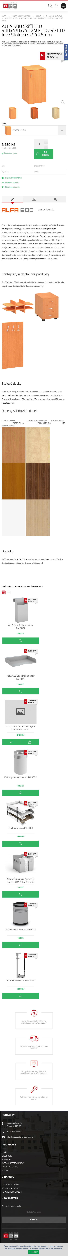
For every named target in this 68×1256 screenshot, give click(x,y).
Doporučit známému (12, 171)
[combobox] (34, 132)
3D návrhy (6, 1153)
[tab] (12, 193)
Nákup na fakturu (10, 1160)
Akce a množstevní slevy (13, 1157)
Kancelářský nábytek (21, 16)
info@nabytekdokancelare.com (20, 1130)
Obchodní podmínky (10, 1178)
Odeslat (34, 1213)
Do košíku (56, 146)
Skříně (38, 16)
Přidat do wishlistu (11, 181)
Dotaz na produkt (10, 176)
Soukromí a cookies (10, 1182)
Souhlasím (34, 1252)
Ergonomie (7, 1149)
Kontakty (6, 1164)
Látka (4, 125)
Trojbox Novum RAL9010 (18, 822)
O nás (4, 1146)
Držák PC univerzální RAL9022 (18, 974)
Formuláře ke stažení (12, 1185)
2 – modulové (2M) (54, 16)
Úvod (4, 16)
